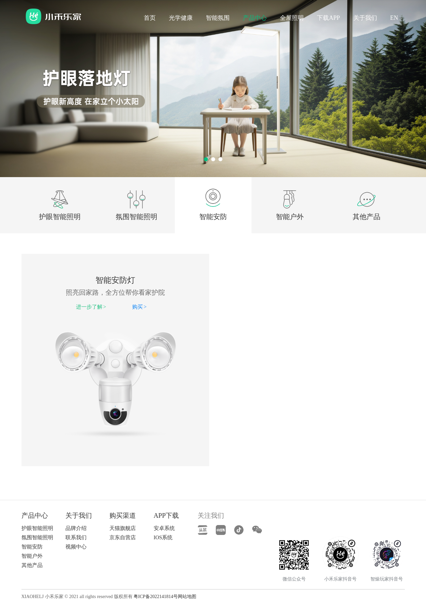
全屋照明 (292, 18)
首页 (150, 18)
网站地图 (187, 596)
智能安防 (213, 217)
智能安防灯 (115, 280)
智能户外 (290, 217)
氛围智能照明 (136, 217)
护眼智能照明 (60, 217)
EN (394, 18)
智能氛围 (218, 18)
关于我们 (365, 18)
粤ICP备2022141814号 (156, 596)
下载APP (328, 18)
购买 (139, 307)
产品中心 (255, 18)
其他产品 (366, 217)
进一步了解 (91, 307)
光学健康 (181, 18)
